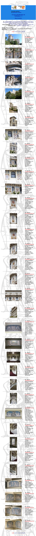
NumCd (14, 23)
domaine (26, 23)
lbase (32, 22)
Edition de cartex (25, 25)
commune (14, 21)
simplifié (16, 24)
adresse (17, 22)
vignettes (20, 24)
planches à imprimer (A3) (28, 24)
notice (12, 24)
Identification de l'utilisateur (19, 15)
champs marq (27, 22)
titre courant (12, 22)
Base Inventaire (18, 18)
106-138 (23, 31)
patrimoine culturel (17, 12)
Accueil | (14, 14)
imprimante (18, 25)
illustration (21, 22)
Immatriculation (8, 21)
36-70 (15, 31)
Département (20, 21)
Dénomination (6, 22)
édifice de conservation (28, 21)
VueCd (18, 23)
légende (10, 23)
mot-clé (22, 23)
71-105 (19, 31)
